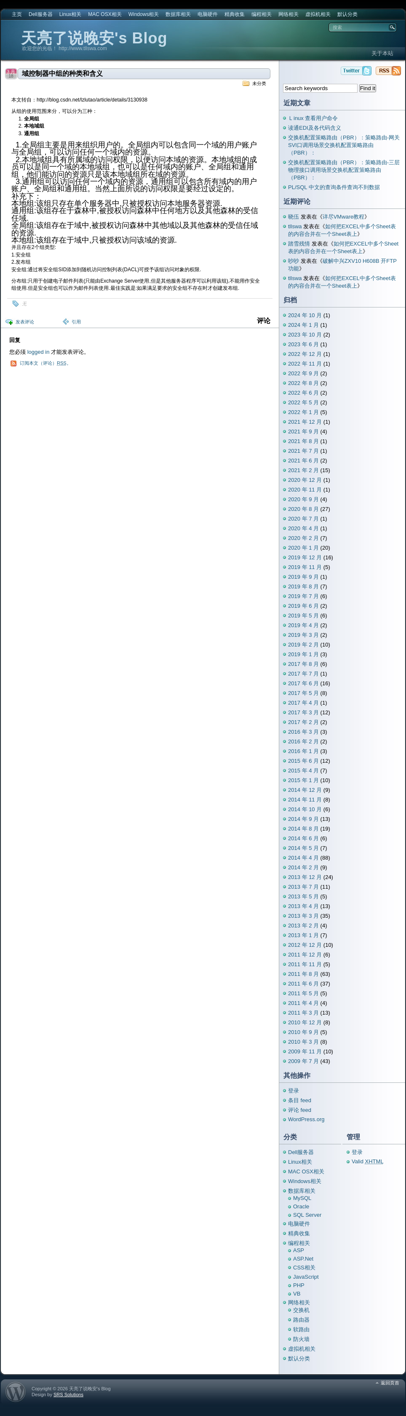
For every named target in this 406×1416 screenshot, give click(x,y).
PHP (298, 1285)
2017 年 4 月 (303, 703)
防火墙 (301, 1339)
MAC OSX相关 (104, 14)
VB (296, 1293)
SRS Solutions (68, 1394)
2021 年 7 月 (303, 451)
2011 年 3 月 (303, 1013)
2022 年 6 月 (303, 393)
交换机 (301, 1310)
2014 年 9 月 (303, 819)
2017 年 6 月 (303, 683)
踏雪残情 (299, 243)
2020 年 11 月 (305, 489)
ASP (298, 1250)
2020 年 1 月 (303, 548)
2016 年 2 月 (303, 741)
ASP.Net (303, 1259)
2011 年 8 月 (303, 974)
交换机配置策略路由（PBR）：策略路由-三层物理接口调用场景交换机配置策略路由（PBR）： (344, 170)
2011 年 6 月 (303, 984)
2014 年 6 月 (303, 838)
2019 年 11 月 (305, 567)
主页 (17, 14)
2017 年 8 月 (303, 664)
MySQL (302, 1198)
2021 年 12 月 (305, 422)
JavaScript (306, 1277)
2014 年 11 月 (305, 799)
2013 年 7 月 (303, 887)
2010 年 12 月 (305, 1022)
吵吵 (293, 261)
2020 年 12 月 (305, 480)
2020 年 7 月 (303, 519)
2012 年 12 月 (305, 945)
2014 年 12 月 (305, 790)
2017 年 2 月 (303, 722)
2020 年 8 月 (303, 509)
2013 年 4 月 (303, 906)
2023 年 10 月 (305, 334)
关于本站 (382, 53)
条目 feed (299, 1100)
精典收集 (234, 14)
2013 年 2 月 (303, 925)
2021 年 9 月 (303, 431)
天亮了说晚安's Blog (94, 38)
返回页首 (390, 1382)
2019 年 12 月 (305, 557)
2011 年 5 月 (303, 993)
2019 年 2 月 (303, 644)
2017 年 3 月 (303, 712)
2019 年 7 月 (303, 596)
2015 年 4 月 (303, 770)
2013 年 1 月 (303, 935)
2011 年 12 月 (305, 954)
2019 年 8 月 (303, 586)
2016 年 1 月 (303, 751)
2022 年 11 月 (305, 364)
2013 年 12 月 (305, 877)
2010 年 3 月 (303, 1042)
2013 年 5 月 (303, 896)
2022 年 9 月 (303, 373)
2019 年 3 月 (303, 635)
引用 (76, 321)
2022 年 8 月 (303, 383)
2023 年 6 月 (303, 344)
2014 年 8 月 (303, 829)
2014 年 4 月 (303, 858)
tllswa (295, 226)
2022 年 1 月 (303, 412)
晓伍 (293, 217)
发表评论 (25, 321)
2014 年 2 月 (303, 867)
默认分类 (347, 14)
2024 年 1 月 (303, 325)
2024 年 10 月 (305, 315)
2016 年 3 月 (303, 732)
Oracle (301, 1206)
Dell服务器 (41, 14)
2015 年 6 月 (303, 761)
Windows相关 (143, 14)
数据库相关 (178, 14)
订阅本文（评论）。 (45, 363)
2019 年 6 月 (303, 606)
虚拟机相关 (318, 14)
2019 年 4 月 (303, 625)
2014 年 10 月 (305, 809)
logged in (38, 352)
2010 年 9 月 (303, 1032)
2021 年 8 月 (303, 441)
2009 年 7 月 (303, 1061)
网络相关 (288, 14)
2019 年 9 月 (303, 577)
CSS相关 (304, 1267)
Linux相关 (70, 14)
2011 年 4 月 (303, 1003)
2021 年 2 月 (303, 470)
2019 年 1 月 (303, 654)
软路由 (301, 1329)
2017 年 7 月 (303, 674)
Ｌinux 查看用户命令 (313, 118)
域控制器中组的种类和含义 (62, 73)
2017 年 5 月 (303, 693)
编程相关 (261, 14)
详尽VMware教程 (344, 217)
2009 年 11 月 (305, 1051)
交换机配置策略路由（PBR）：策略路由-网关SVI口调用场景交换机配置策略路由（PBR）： (344, 145)
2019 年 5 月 (303, 615)
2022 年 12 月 (305, 354)
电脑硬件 (208, 14)
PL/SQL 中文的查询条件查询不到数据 (334, 187)
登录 (293, 1090)
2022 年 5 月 (303, 402)
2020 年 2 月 (303, 538)
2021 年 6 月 (303, 460)
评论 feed (299, 1110)
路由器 (301, 1320)
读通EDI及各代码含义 (314, 128)
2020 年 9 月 (303, 499)
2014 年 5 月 (303, 848)
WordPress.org (306, 1119)
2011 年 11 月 (305, 964)
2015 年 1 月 (303, 780)
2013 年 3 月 (303, 916)
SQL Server (307, 1215)
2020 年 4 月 (303, 528)
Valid (368, 1161)
